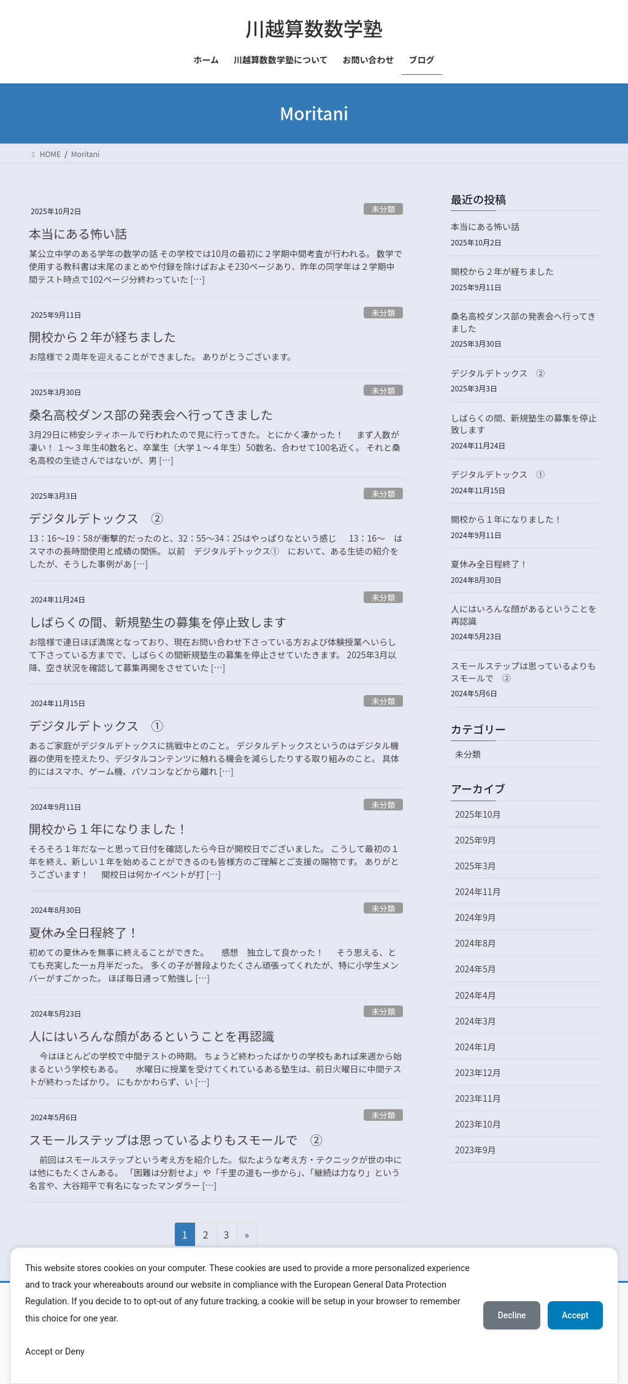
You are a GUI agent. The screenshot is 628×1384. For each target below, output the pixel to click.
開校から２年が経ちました (102, 336)
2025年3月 (475, 865)
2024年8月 (475, 943)
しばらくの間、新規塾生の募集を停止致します (157, 622)
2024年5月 (475, 969)
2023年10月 (478, 1124)
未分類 (383, 209)
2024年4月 (475, 995)
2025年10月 (478, 814)
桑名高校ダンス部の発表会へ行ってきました (151, 414)
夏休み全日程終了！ (84, 932)
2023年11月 (478, 1098)
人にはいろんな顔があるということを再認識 (151, 1036)
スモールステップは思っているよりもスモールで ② (176, 1139)
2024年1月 (475, 1046)
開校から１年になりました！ (108, 828)
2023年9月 (475, 1150)
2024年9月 (475, 917)
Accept (574, 1315)
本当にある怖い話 (78, 233)
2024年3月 (475, 1021)
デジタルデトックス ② (96, 518)
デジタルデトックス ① (96, 725)
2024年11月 (478, 891)
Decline (510, 1315)
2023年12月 (478, 1072)
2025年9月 (475, 840)
